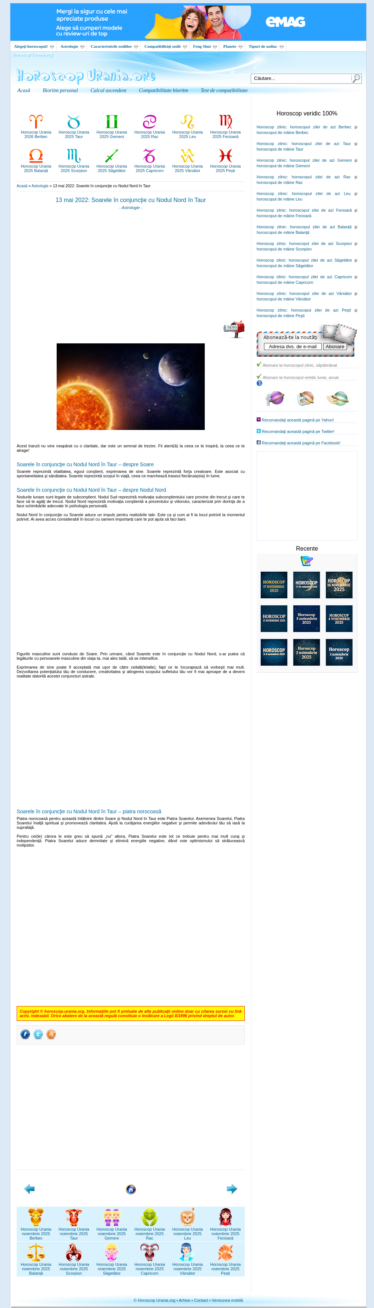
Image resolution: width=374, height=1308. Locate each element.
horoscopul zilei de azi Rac (321, 177)
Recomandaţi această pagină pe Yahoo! (298, 420)
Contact (201, 1300)
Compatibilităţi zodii (165, 46)
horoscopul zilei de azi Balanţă (321, 227)
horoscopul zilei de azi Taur (321, 143)
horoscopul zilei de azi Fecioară (320, 210)
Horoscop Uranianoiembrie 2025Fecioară (225, 1231)
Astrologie (72, 46)
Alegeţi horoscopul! (34, 46)
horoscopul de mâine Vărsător (284, 299)
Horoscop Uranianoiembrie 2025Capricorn (149, 1266)
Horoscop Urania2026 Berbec (36, 132)
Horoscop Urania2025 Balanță (36, 166)
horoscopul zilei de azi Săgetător (320, 260)
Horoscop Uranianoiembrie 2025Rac (149, 1231)
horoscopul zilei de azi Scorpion (320, 243)
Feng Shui (205, 46)
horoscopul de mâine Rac (280, 182)
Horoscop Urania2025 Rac (149, 132)
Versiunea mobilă (227, 1300)
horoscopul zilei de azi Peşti (321, 310)
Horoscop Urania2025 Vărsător (187, 166)
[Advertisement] (131, 267)
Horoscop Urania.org (32, 54)
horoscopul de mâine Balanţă (283, 232)
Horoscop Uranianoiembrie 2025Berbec (36, 1231)
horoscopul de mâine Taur (280, 149)
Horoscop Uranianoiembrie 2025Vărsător (187, 1266)
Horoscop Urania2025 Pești (225, 166)
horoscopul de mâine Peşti (281, 315)
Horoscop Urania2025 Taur (74, 132)
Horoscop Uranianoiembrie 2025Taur (74, 1231)
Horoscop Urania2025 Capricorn (149, 166)
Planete (233, 46)
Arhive (184, 1300)
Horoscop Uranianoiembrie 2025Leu (187, 1231)
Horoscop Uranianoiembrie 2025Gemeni (112, 1231)
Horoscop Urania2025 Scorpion (74, 166)
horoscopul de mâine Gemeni (283, 166)
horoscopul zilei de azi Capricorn (320, 277)
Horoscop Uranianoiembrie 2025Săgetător (112, 1266)
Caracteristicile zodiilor (114, 46)
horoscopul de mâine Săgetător (285, 265)
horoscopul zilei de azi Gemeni (320, 160)
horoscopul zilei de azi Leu (321, 193)
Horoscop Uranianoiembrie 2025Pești (225, 1266)
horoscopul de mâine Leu (280, 199)
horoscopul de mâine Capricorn (285, 282)
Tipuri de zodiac (266, 46)
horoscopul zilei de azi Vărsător (321, 293)
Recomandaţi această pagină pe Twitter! (298, 431)
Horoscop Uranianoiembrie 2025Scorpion (74, 1266)
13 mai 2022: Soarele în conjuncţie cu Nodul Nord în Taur (131, 200)
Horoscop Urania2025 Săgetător (112, 166)
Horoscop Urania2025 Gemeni (112, 132)
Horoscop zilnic (271, 127)
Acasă (22, 186)
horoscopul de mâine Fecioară (284, 215)
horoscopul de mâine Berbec (282, 132)
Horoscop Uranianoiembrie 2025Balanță (36, 1266)
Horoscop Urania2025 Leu (187, 132)
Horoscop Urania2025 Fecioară (225, 132)
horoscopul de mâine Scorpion (284, 249)
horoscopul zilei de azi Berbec (320, 127)
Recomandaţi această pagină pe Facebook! (301, 443)
